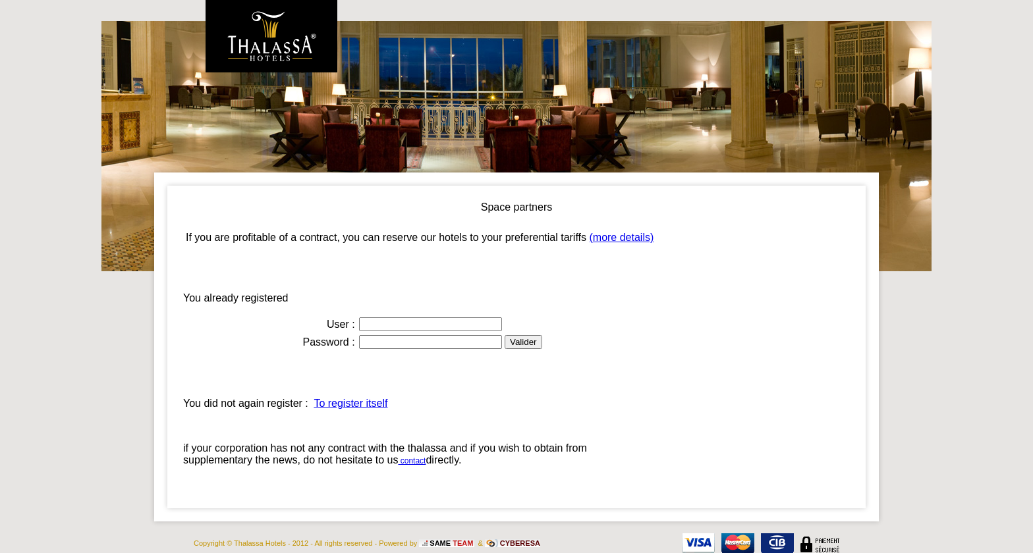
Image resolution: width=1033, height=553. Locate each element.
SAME (451, 543)
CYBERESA (520, 543)
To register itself (350, 403)
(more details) (621, 237)
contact (412, 460)
